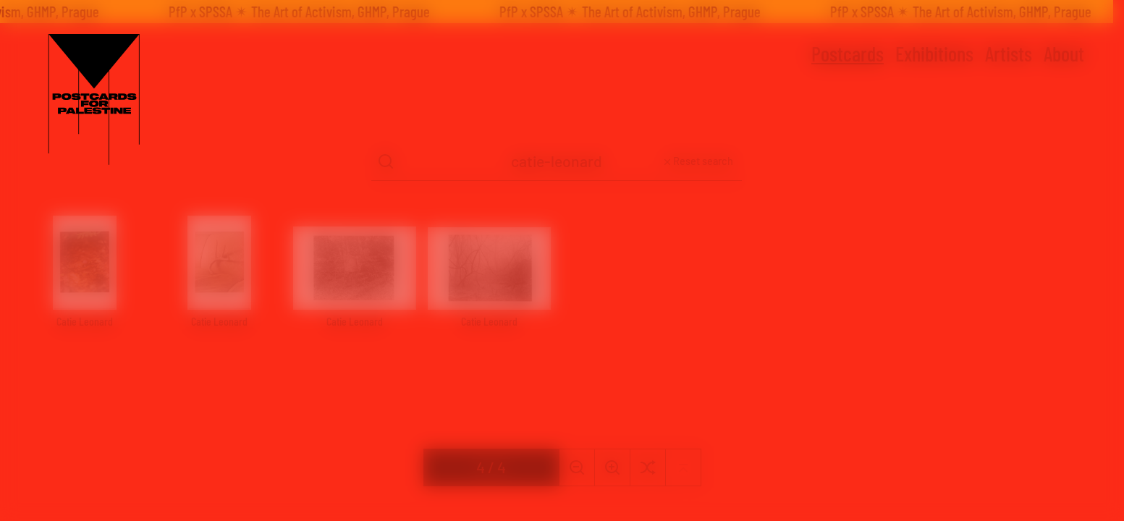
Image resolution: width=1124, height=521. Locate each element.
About (1064, 53)
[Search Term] (556, 162)
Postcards (847, 53)
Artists (1008, 53)
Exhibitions (934, 53)
